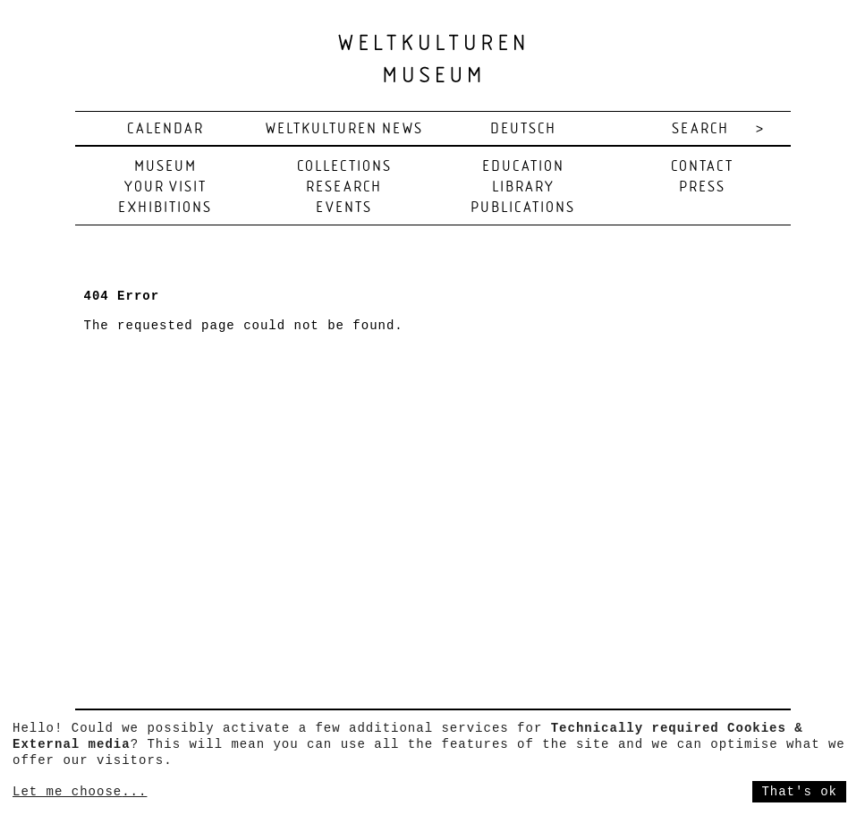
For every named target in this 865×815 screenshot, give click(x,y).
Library (523, 187)
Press (702, 187)
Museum (165, 166)
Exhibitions (165, 208)
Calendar (165, 129)
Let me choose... (80, 792)
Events (344, 208)
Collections (344, 166)
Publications (523, 208)
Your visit (165, 187)
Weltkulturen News (344, 129)
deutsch (523, 129)
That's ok (799, 792)
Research (344, 187)
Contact (702, 166)
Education (523, 166)
